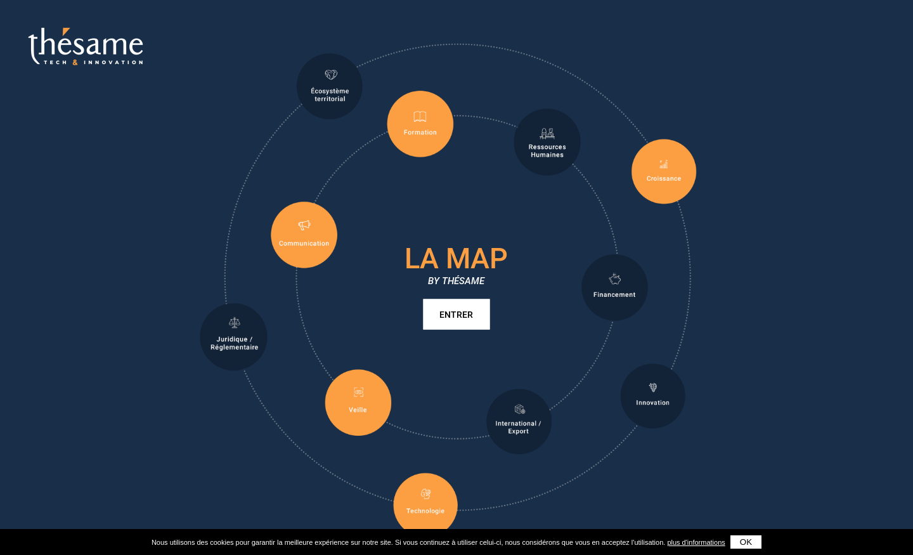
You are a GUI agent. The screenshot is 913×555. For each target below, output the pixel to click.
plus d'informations (696, 542)
